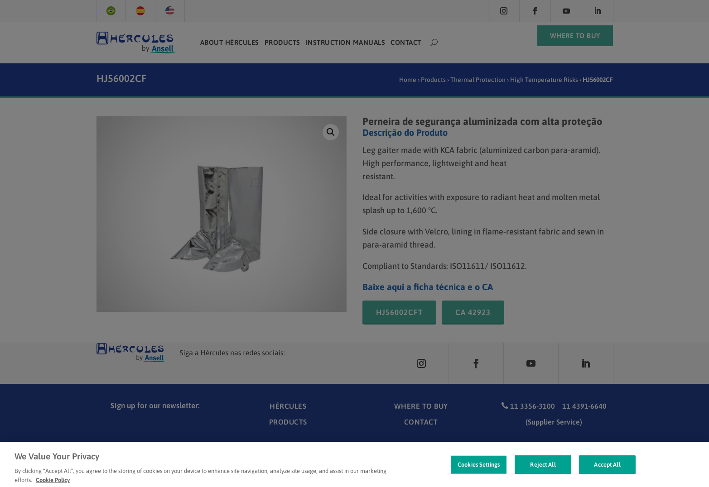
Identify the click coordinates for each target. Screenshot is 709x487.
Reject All (542, 473)
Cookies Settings (479, 473)
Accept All (607, 473)
